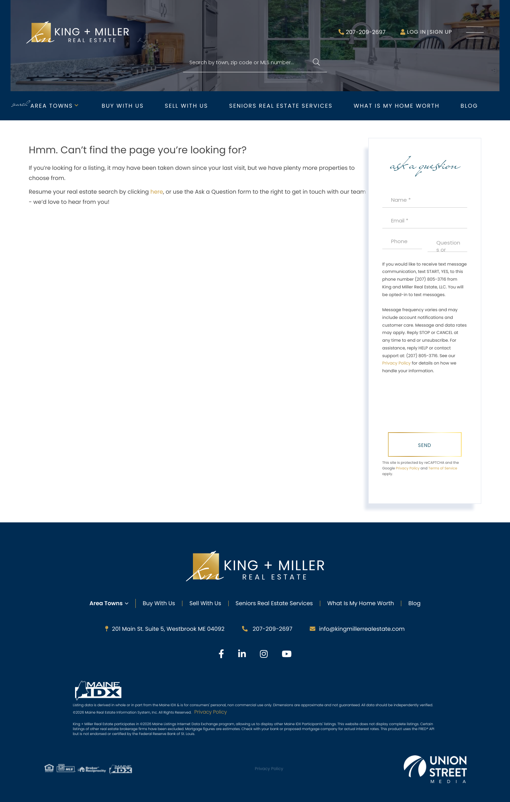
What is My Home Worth (396, 106)
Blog (469, 106)
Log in (416, 32)
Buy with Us (123, 106)
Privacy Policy (396, 363)
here (156, 192)
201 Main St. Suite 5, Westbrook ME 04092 (164, 629)
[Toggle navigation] (475, 32)
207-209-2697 (365, 32)
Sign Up (440, 32)
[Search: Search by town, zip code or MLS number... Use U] (255, 62)
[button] (316, 62)
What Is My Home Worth (360, 603)
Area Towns (52, 106)
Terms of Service (442, 468)
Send (424, 445)
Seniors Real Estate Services (281, 106)
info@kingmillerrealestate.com (357, 629)
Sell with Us (186, 106)
